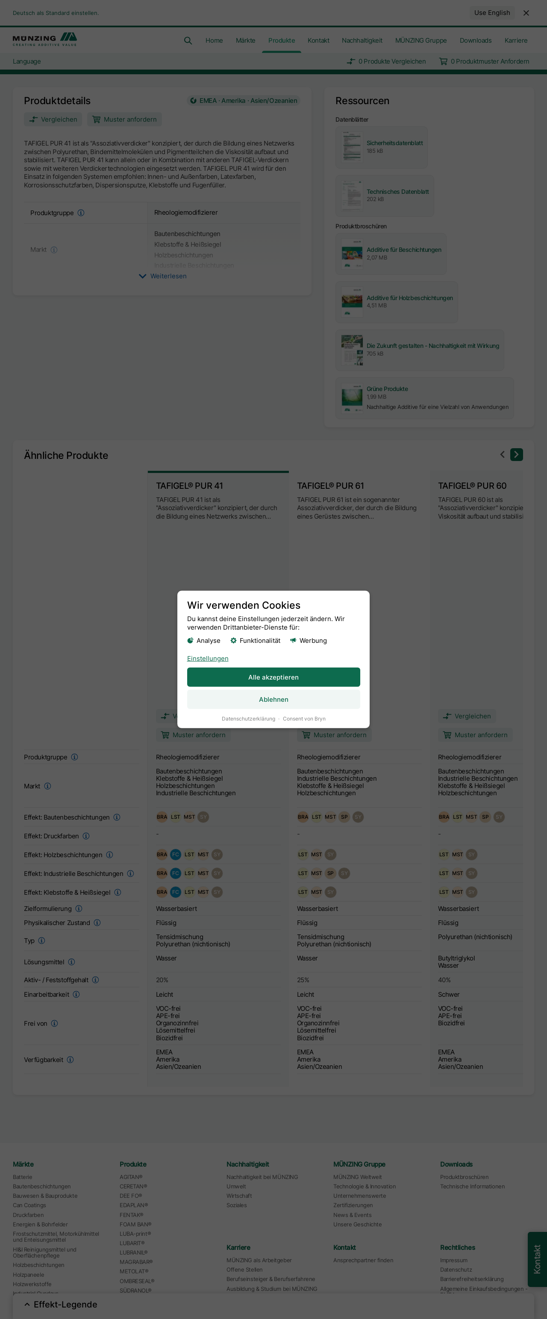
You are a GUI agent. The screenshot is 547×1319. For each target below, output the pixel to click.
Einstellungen (208, 658)
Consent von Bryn (304, 718)
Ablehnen (273, 699)
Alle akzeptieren (273, 677)
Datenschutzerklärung (248, 718)
